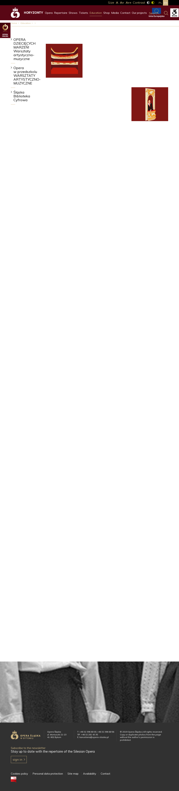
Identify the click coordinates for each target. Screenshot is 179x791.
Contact (125, 12)
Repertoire (60, 12)
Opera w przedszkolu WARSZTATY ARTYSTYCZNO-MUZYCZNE (27, 75)
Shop (106, 12)
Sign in (17, 759)
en (165, 3)
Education (96, 12)
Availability (89, 773)
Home (14, 23)
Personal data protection (48, 773)
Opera (49, 12)
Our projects (139, 12)
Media (115, 12)
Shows (73, 12)
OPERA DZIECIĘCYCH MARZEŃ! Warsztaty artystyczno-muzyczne (24, 49)
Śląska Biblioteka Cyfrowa (21, 96)
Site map (72, 773)
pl (160, 3)
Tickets (83, 12)
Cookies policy (19, 773)
